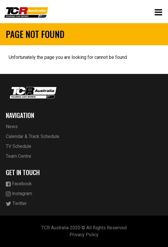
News (12, 126)
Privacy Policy (84, 234)
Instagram (19, 194)
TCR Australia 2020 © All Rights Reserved (84, 227)
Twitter (16, 204)
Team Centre (18, 156)
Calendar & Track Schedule (32, 136)
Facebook (19, 184)
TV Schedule (18, 146)
